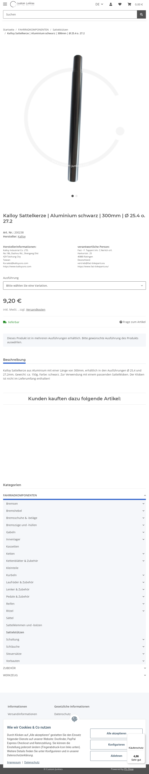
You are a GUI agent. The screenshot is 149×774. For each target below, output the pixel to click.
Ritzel (9, 611)
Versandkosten (35, 309)
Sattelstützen (15, 632)
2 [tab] (76, 196)
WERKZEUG (10, 675)
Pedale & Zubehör (17, 596)
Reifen (10, 603)
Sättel (10, 618)
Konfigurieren (114, 744)
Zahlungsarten (17, 721)
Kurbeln (11, 575)
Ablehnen (114, 755)
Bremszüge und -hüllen (21, 525)
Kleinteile (12, 568)
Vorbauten (13, 661)
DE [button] (97, 4)
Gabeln (11, 532)
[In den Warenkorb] (6, 44)
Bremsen (12, 503)
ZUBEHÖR (9, 668)
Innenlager (13, 539)
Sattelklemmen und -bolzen (24, 625)
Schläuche (13, 646)
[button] (110, 4)
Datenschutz (62, 714)
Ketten (10, 553)
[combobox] (74, 285)
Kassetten (12, 546)
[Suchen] (70, 14)
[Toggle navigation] (5, 2)
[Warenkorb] (135, 4)
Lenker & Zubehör (17, 589)
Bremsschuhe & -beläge (21, 518)
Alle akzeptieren (114, 733)
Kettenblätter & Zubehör (22, 561)
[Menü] (142, 736)
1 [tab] (72, 196)
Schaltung (12, 639)
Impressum (16, 762)
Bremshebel (14, 511)
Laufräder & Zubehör (20, 582)
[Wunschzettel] (120, 4)
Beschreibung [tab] (14, 360)
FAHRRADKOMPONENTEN (20, 495)
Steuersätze (14, 654)
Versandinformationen (22, 714)
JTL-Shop (128, 769)
